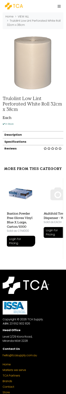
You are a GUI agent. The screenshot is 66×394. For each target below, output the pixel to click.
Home (7, 364)
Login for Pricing (15, 241)
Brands (7, 381)
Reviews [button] (33, 149)
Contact (8, 387)
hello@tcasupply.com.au (20, 355)
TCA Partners (11, 376)
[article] (21, 216)
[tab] (33, 134)
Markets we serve (14, 370)
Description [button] (13, 135)
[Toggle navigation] (59, 6)
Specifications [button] (15, 142)
